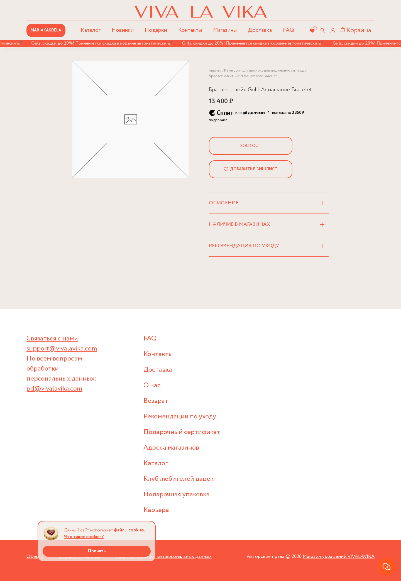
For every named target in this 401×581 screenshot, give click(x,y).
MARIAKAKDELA (46, 30)
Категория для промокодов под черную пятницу (264, 70)
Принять (97, 551)
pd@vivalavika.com (54, 389)
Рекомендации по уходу (179, 416)
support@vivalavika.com (61, 349)
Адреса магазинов (171, 448)
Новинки (123, 30)
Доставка (260, 30)
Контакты (190, 30)
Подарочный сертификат (181, 432)
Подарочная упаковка (176, 494)
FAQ (288, 30)
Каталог (155, 463)
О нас (152, 385)
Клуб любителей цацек (178, 479)
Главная (215, 70)
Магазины (225, 30)
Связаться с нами (52, 339)
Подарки (156, 30)
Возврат (155, 401)
